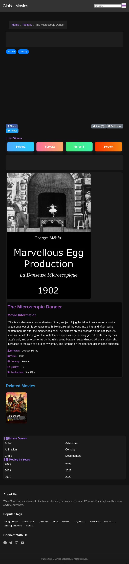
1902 (21, 356)
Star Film (30, 372)
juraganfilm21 (11, 521)
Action (8, 443)
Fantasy (27, 24)
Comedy (70, 449)
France (25, 361)
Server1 (21, 146)
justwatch (43, 521)
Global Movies (15, 6)
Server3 (79, 146)
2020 (68, 476)
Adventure (71, 443)
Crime (8, 455)
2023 (8, 470)
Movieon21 (95, 521)
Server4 (108, 146)
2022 (68, 470)
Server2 (50, 146)
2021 (8, 476)
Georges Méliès (30, 350)
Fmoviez (66, 521)
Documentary (73, 455)
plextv (55, 521)
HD (22, 367)
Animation (11, 449)
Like (98, 126)
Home (15, 24)
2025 (8, 464)
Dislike (114, 126)
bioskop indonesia (13, 525)
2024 (68, 464)
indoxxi (29, 525)
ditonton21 (109, 521)
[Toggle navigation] (123, 5)
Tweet (12, 130)
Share (12, 126)
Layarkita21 (80, 521)
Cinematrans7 (28, 521)
